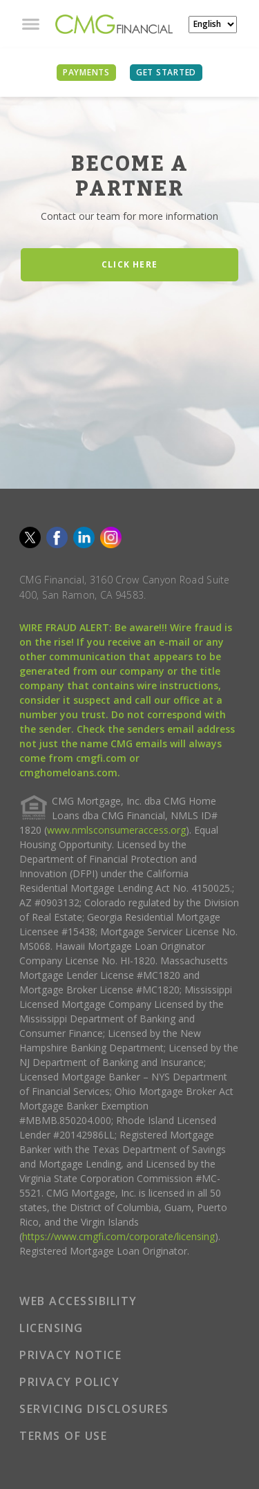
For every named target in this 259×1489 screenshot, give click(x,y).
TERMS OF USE (63, 1435)
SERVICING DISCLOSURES (94, 1408)
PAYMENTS (86, 72)
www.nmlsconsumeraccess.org (116, 829)
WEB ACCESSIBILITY (78, 1301)
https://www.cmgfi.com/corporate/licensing (118, 1236)
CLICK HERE (129, 264)
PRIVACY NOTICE (70, 1354)
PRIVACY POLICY (69, 1381)
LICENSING (51, 1328)
